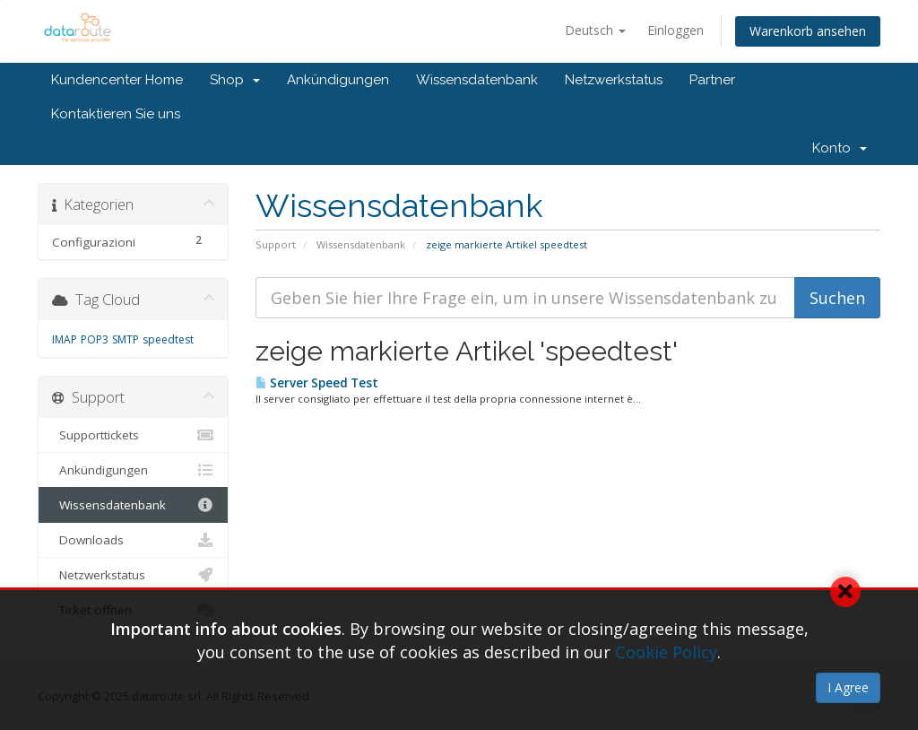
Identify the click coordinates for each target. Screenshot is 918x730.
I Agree (848, 687)
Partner (712, 80)
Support (275, 244)
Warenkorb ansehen (807, 30)
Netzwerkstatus (614, 80)
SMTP (125, 339)
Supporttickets (133, 435)
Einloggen (675, 30)
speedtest (168, 339)
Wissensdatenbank (477, 80)
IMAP (64, 339)
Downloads (133, 540)
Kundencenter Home (117, 80)
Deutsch (595, 30)
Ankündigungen (338, 80)
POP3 (94, 339)
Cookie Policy (666, 652)
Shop (235, 80)
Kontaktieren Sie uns (115, 114)
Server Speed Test (316, 383)
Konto (839, 148)
